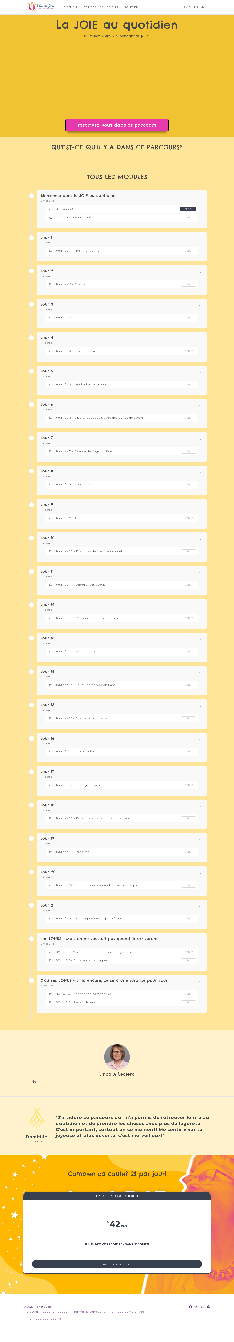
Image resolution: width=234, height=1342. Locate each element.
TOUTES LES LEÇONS (98, 7)
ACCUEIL (68, 7)
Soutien (64, 1320)
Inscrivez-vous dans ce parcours (117, 125)
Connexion (194, 7)
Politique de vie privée (126, 1320)
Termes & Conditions (89, 1320)
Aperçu (187, 209)
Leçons (48, 1320)
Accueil (33, 1320)
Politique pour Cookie (44, 1327)
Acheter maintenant (117, 1268)
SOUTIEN (128, 7)
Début (188, 217)
